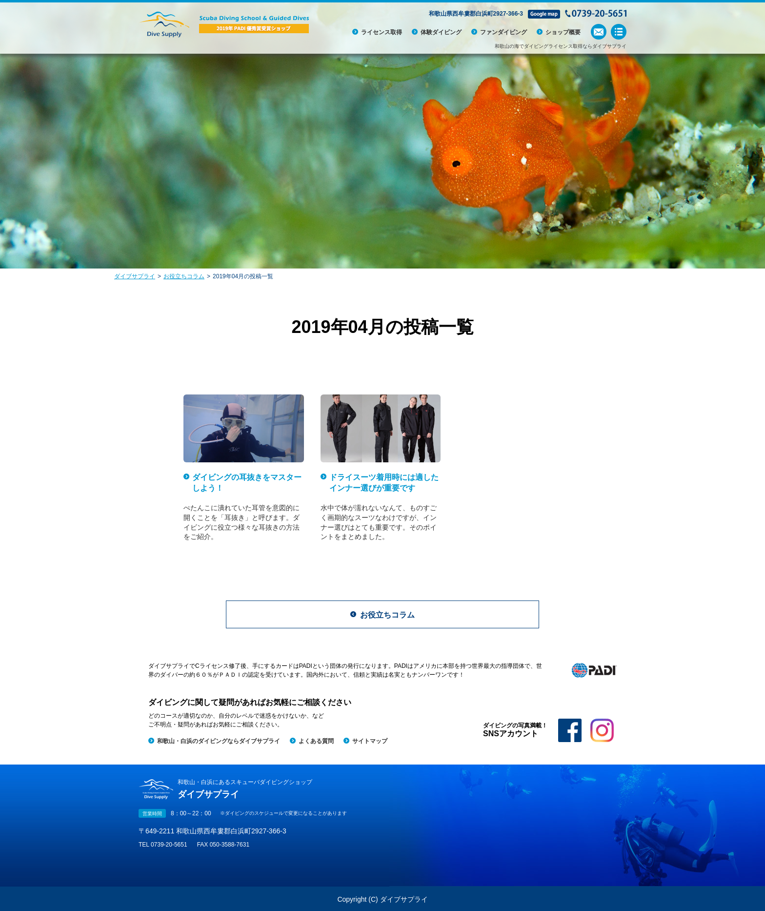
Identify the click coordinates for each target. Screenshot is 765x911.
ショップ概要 (563, 32)
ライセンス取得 (381, 32)
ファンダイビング (503, 32)
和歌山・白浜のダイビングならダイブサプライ (218, 741)
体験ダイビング (441, 32)
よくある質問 (316, 741)
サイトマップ (369, 741)
